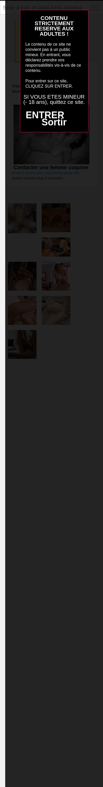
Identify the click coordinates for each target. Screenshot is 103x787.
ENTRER (45, 115)
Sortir (53, 122)
